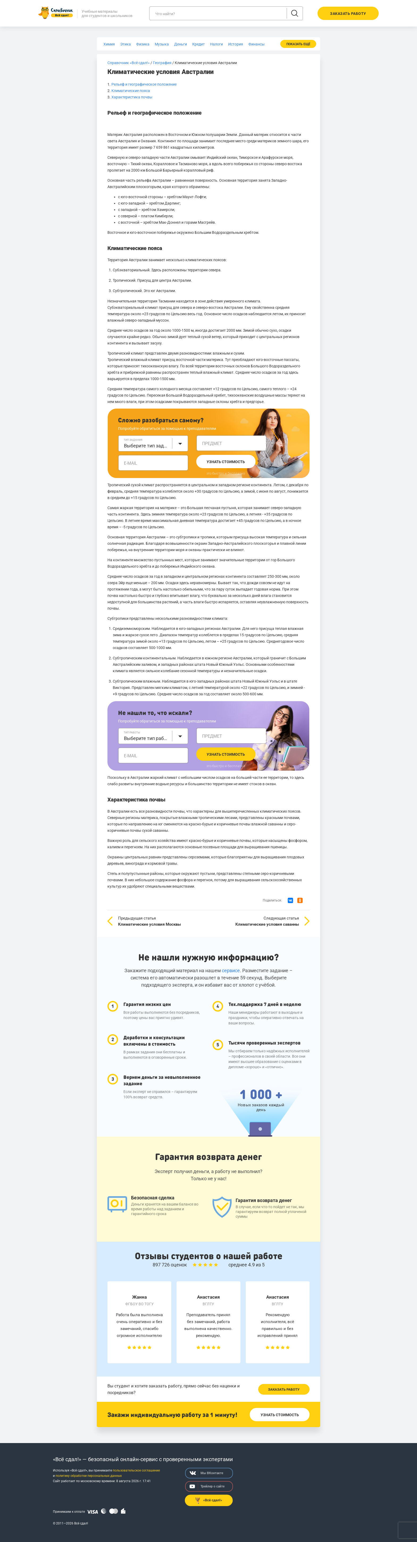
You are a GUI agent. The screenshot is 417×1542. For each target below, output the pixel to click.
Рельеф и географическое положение (144, 84)
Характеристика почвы (131, 97)
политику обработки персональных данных (89, 1476)
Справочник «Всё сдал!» (128, 63)
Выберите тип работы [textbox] (146, 738)
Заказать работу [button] (348, 13)
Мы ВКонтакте (206, 1473)
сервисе (231, 970)
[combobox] (153, 443)
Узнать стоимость (226, 462)
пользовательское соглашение (136, 1470)
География (162, 63)
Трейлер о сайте (207, 1486)
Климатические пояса (130, 91)
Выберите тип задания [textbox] (146, 445)
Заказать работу (283, 1389)
